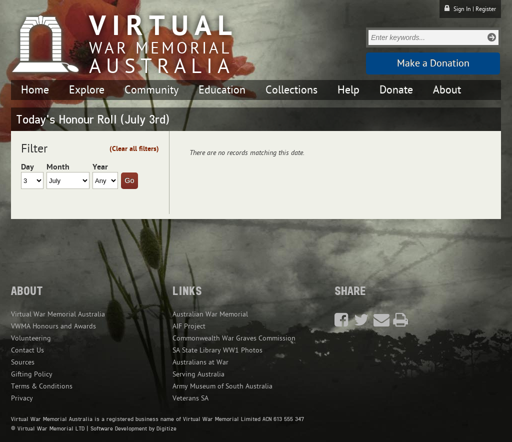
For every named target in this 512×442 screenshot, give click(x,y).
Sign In (462, 9)
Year (100, 167)
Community (151, 90)
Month (58, 167)
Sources (22, 362)
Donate (396, 90)
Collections (292, 90)
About (447, 90)
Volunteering (31, 338)
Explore (86, 90)
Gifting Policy (31, 374)
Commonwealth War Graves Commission (234, 338)
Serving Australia (198, 374)
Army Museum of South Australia (222, 386)
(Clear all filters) (134, 148)
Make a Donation (433, 64)
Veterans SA (190, 398)
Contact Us (27, 350)
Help (349, 90)
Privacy (22, 398)
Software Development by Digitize (133, 428)
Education (222, 90)
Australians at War (200, 362)
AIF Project (189, 326)
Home (35, 90)
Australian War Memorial (210, 314)
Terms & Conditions (41, 386)
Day (27, 167)
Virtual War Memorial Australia (58, 314)
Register (486, 9)
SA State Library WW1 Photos (217, 350)
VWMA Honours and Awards (53, 326)
